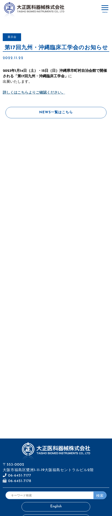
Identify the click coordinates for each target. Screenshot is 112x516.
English (56, 506)
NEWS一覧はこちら (56, 112)
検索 (100, 496)
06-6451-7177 (17, 475)
